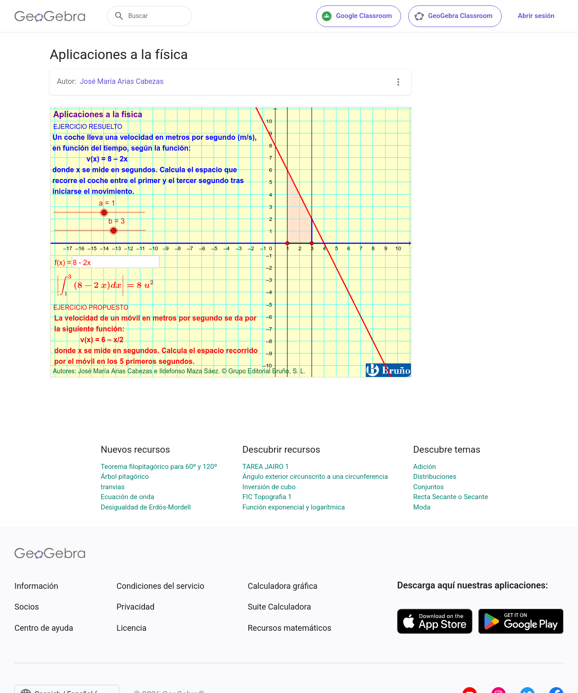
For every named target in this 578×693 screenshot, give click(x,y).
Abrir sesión (536, 16)
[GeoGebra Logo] (49, 16)
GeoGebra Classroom (453, 16)
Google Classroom (357, 16)
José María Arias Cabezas (122, 81)
